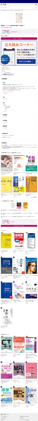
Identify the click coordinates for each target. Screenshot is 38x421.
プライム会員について (5, 416)
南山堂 (10, 27)
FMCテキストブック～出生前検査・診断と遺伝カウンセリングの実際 (17, 216)
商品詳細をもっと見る (7, 74)
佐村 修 (8, 10)
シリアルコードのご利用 (24, 419)
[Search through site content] (17, 7)
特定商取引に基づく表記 (24, 416)
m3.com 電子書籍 (3, 10)
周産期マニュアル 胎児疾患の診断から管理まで (12, 210)
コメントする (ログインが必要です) (8, 135)
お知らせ (2, 419)
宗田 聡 (5, 27)
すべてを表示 (33, 197)
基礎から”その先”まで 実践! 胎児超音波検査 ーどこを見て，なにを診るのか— (17, 214)
